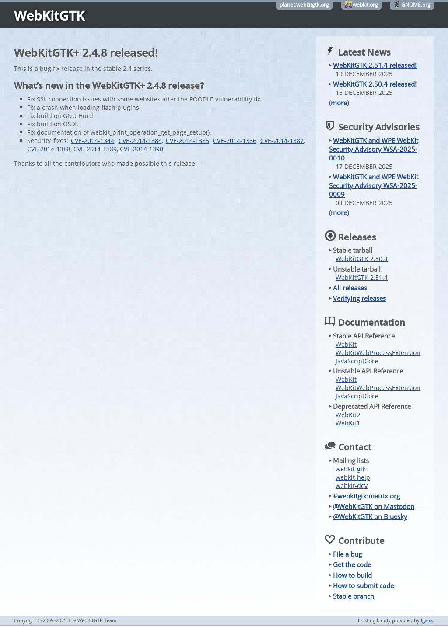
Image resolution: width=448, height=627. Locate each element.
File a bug (347, 554)
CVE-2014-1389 (95, 149)
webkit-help (353, 477)
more (339, 102)
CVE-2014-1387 (282, 140)
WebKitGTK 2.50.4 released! (374, 84)
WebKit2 (348, 415)
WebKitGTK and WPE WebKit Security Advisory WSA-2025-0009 (373, 185)
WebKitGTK (49, 15)
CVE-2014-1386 (234, 140)
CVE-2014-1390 (141, 149)
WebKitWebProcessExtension (378, 352)
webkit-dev (352, 485)
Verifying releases (359, 298)
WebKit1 (348, 423)
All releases (350, 287)
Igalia (427, 620)
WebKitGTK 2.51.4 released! (374, 65)
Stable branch (353, 596)
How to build (352, 575)
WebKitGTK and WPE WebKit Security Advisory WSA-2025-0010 (373, 149)
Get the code (352, 564)
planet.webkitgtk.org (304, 4)
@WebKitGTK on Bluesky (370, 516)
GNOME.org (415, 4)
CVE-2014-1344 (92, 140)
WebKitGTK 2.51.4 (362, 277)
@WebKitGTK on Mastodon (373, 506)
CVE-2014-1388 (48, 149)
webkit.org (365, 4)
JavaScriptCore (357, 361)
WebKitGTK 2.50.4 (362, 258)
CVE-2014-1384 (140, 140)
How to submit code (363, 585)
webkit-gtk (351, 469)
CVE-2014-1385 (187, 140)
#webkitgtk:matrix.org (366, 495)
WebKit (346, 344)
